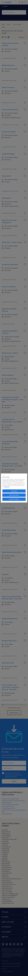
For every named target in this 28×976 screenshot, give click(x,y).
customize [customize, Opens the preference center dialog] (14, 491)
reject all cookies (14, 495)
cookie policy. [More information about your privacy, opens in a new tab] (6, 486)
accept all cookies (14, 499)
